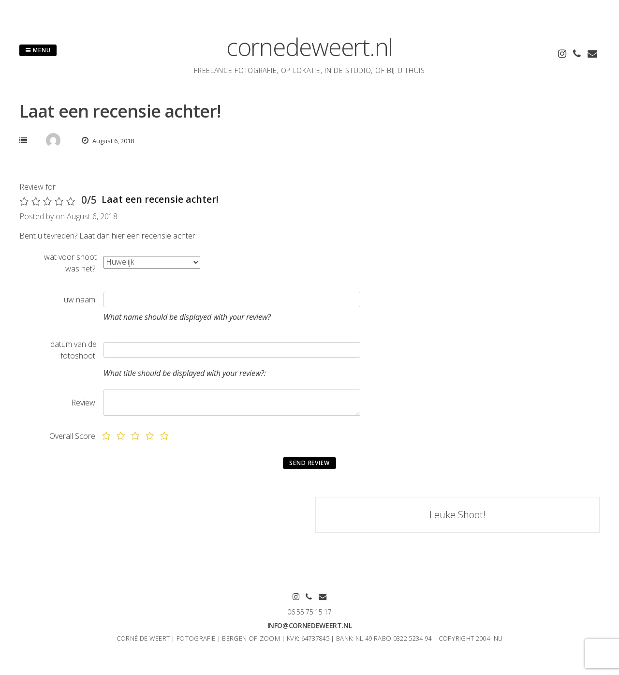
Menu (38, 50)
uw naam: (80, 299)
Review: (84, 402)
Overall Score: (73, 436)
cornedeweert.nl (309, 46)
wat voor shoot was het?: (70, 263)
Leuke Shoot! (457, 514)
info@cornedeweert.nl (309, 625)
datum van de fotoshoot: (73, 350)
